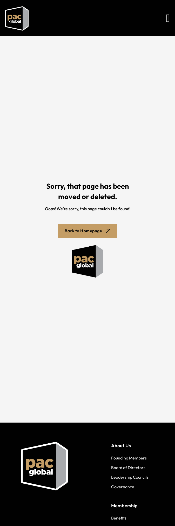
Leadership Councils (130, 477)
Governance (122, 486)
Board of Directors (128, 467)
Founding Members (129, 458)
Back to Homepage (87, 230)
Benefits (118, 518)
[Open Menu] (168, 18)
